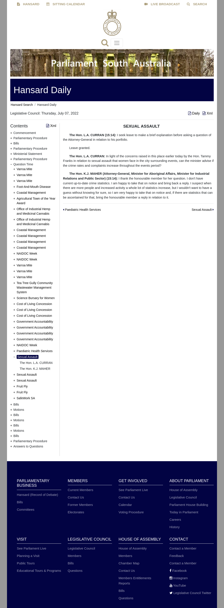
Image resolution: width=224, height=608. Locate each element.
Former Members (80, 505)
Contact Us (76, 497)
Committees (25, 509)
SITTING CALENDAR (65, 4)
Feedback (177, 556)
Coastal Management (31, 192)
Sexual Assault (28, 357)
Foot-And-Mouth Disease (34, 186)
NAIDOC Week (27, 253)
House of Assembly (184, 490)
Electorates (76, 512)
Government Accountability (35, 321)
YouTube (178, 585)
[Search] (106, 44)
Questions (75, 570)
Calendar (125, 505)
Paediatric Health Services (34, 351)
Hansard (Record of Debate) (37, 495)
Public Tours (26, 563)
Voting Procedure (131, 512)
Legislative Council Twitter (190, 593)
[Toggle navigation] (117, 43)
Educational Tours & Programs (39, 570)
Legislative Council (183, 497)
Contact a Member (183, 548)
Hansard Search (22, 104)
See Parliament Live (133, 490)
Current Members (80, 490)
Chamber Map (129, 563)
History (175, 527)
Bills (20, 502)
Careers (175, 519)
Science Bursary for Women (36, 298)
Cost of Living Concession (34, 304)
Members (75, 556)
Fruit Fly (22, 386)
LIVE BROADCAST (162, 4)
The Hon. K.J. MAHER (35, 368)
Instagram (179, 578)
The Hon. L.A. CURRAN (36, 363)
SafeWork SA (26, 398)
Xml (208, 113)
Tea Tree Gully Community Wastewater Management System (35, 287)
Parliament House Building (189, 505)
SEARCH (197, 4)
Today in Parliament (184, 512)
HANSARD (28, 4)
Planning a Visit (28, 556)
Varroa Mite (24, 169)
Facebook (178, 570)
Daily (194, 113)
